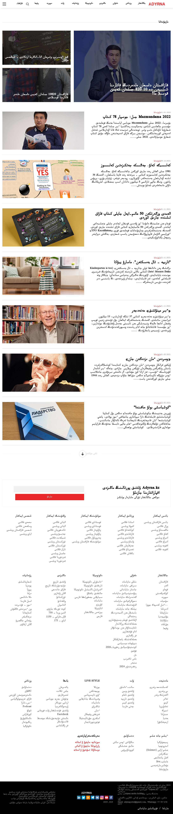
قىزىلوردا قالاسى (58, 559)
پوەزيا (28, 588)
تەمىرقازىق (63, 697)
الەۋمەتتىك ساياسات (126, 607)
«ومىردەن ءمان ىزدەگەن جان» (138, 363)
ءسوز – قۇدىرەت (23, 607)
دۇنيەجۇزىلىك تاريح (55, 588)
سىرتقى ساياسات (128, 588)
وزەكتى (128, 3)
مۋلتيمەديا (163, 619)
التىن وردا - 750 (57, 615)
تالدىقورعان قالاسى (56, 532)
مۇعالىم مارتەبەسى (159, 768)
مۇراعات (164, 626)
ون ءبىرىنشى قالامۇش (20, 611)
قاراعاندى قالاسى (126, 536)
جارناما (165, 809)
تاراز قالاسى (60, 552)
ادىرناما (164, 611)
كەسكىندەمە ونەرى (159, 689)
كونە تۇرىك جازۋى (56, 611)
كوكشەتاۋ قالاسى (126, 532)
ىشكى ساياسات (129, 584)
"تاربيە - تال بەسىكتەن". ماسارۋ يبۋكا (130, 266)
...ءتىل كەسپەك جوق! (157, 607)
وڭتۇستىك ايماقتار (56, 518)
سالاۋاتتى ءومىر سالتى (123, 744)
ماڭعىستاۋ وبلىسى (159, 532)
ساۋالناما (164, 623)
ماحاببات (95, 705)
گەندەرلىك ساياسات (126, 599)
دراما (29, 596)
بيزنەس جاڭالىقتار (93, 614)
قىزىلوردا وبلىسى (57, 563)
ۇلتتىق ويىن (128, 693)
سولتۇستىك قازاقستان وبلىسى (86, 544)
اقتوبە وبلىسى (161, 548)
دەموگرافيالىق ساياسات (125, 603)
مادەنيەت (163, 683)
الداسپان (61, 607)
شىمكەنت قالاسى (58, 540)
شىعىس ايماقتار (23, 518)
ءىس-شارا (26, 705)
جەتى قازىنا (128, 709)
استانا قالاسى (127, 524)
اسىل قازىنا (25, 603)
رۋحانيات (75, 3)
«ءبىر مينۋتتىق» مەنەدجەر (142, 315)
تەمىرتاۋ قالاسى (126, 552)
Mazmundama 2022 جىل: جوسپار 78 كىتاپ (133, 121)
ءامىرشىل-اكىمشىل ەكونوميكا (88, 592)
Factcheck (62, 716)
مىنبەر (133, 665)
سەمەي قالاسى (24, 524)
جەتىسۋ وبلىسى (58, 536)
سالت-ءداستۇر (127, 689)
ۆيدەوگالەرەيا (61, 709)
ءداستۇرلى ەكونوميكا (92, 584)
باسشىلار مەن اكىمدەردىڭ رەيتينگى (123, 617)
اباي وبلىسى (25, 536)
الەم (166, 588)
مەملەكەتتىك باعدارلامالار (124, 642)
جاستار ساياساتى (128, 592)
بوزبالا (97, 689)
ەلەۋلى (115, 3)
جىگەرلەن (163, 756)
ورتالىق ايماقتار (126, 518)
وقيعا (36, 3)
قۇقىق (133, 653)
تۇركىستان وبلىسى (57, 544)
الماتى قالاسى (59, 524)
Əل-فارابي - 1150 (56, 619)
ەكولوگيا (27, 728)
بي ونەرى (163, 693)
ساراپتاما (164, 615)
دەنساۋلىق (26, 689)
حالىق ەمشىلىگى (126, 748)
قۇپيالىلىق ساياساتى (148, 809)
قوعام (165, 592)
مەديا (165, 720)
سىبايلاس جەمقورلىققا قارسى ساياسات (88, 601)
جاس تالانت (62, 693)
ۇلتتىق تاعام (128, 697)
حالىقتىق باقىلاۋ (94, 596)
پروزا (29, 592)
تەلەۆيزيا (163, 709)
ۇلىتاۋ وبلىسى (127, 544)
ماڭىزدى (102, 3)
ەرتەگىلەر (26, 619)
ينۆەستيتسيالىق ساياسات (124, 596)
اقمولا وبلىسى (127, 528)
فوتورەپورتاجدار (92, 724)
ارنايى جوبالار (61, 705)
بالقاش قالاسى (127, 555)
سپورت (49, 3)
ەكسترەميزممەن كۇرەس (20, 697)
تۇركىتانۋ (61, 599)
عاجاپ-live (162, 764)
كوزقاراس (26, 716)
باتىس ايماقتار (160, 518)
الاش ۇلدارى (60, 596)
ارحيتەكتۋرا (162, 724)
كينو (166, 705)
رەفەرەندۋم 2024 (128, 669)
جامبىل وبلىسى (58, 555)
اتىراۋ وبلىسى (161, 540)
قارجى (99, 618)
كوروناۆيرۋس (127, 752)
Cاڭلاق (28, 693)
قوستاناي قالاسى (93, 524)
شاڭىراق (96, 709)
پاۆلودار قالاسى (94, 532)
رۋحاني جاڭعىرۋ (23, 623)
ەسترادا (164, 716)
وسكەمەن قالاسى (23, 528)
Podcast (27, 709)
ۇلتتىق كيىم (128, 705)
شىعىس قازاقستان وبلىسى (19, 532)
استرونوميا (163, 748)
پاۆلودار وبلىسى (93, 536)
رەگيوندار (26, 724)
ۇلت (62, 3)
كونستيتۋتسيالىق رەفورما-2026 (121, 649)
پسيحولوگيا (162, 744)
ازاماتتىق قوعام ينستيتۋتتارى (122, 622)
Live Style (92, 683)
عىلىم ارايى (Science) (157, 752)
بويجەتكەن (94, 693)
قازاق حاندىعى (58, 592)
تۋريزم (99, 607)
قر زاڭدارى (131, 638)
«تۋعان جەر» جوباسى (57, 701)
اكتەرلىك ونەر (161, 697)
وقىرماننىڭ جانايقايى (89, 701)
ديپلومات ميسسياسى (126, 645)
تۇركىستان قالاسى (57, 548)
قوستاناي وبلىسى (92, 528)
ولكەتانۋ (62, 603)
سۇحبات (164, 603)
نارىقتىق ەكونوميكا (93, 588)
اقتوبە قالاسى (161, 552)
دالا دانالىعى (25, 599)
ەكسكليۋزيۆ (25, 720)
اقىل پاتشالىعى (161, 760)
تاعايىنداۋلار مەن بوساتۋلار (123, 630)
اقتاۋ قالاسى (162, 536)
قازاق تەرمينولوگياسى (21, 701)
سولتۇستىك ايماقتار (91, 518)
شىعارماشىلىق (24, 584)
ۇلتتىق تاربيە (127, 701)
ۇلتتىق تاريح (59, 584)
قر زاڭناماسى (62, 728)
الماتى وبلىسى (59, 528)
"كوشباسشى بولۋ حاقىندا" (144, 411)
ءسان (97, 713)
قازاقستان (163, 584)
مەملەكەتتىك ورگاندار (125, 626)
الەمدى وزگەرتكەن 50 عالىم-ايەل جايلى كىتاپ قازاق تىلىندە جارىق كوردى (136, 221)
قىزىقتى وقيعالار (92, 716)
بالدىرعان (63, 689)
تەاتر (165, 701)
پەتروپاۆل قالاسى (93, 540)
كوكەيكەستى (162, 596)
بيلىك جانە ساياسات (126, 611)
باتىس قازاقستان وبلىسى (156, 524)
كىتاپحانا (27, 615)
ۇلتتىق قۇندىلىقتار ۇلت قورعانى (52, 713)
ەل (135, 657)
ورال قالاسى (162, 528)
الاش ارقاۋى (25, 626)
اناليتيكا (98, 611)
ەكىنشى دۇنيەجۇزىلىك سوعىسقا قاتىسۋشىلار (52, 722)
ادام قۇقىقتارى (129, 634)
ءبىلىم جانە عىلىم (159, 738)
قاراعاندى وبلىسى (125, 540)
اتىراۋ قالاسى (162, 544)
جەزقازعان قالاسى (125, 548)
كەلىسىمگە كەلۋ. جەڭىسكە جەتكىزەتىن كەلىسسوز (130, 169)
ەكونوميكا (89, 3)
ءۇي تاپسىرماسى (92, 697)
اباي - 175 (60, 623)
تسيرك (165, 713)
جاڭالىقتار (142, 3)
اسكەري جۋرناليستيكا (89, 720)
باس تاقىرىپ (129, 661)
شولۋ (29, 713)
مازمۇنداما (163, 772)
